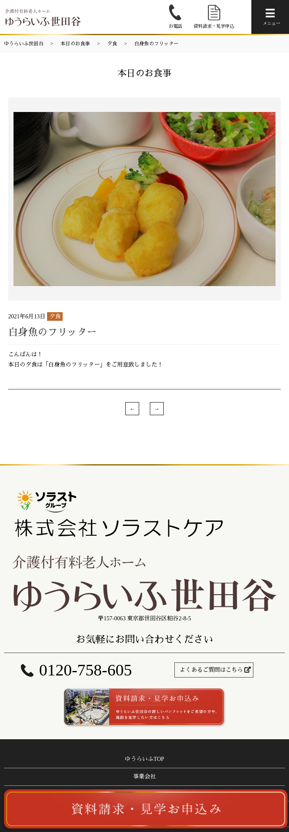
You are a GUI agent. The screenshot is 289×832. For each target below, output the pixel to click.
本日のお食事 (75, 44)
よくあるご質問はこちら (211, 670)
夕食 (112, 44)
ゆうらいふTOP (144, 759)
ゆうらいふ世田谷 (23, 44)
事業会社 (144, 777)
